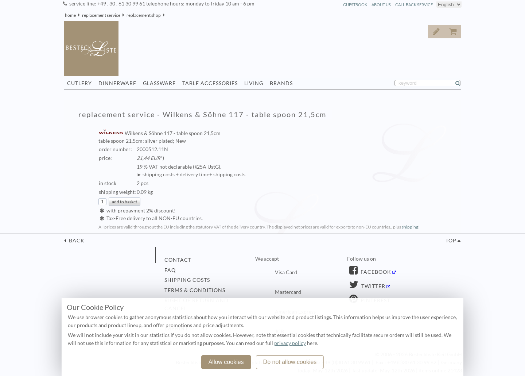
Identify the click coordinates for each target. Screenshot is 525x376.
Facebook (375, 272)
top (451, 240)
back (76, 240)
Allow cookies (226, 362)
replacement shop (144, 15)
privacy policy (290, 343)
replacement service (101, 15)
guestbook (355, 4)
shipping (410, 227)
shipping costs (187, 280)
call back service (414, 4)
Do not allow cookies (290, 362)
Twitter (372, 286)
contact (177, 260)
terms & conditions (194, 290)
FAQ (170, 270)
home (70, 15)
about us (381, 4)
